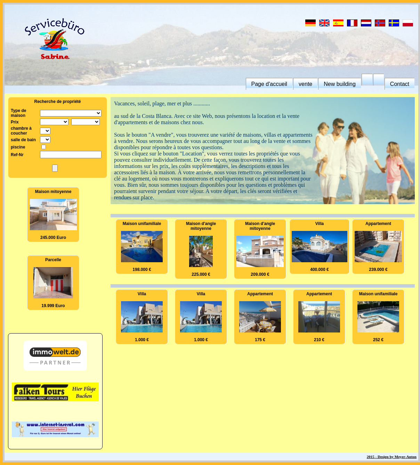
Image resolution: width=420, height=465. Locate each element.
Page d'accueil (269, 84)
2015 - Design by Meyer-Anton (392, 457)
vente (305, 84)
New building (340, 84)
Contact (399, 84)
